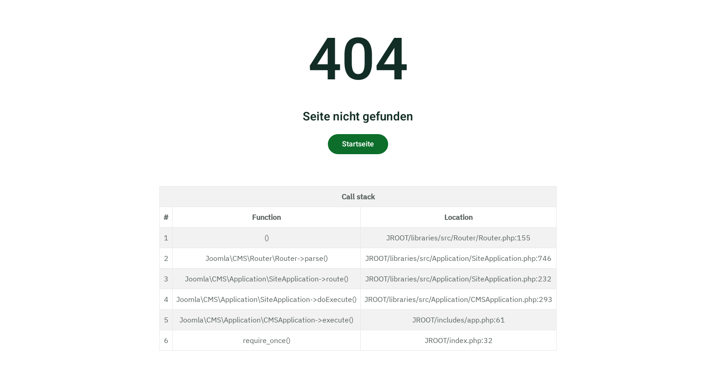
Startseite (358, 144)
